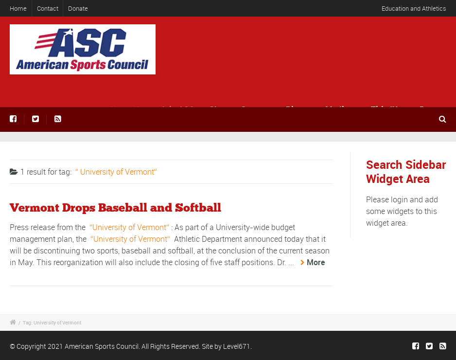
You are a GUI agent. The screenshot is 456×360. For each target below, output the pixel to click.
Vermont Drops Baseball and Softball (115, 208)
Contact (47, 8)
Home (18, 8)
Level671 (236, 346)
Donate (78, 8)
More (316, 262)
